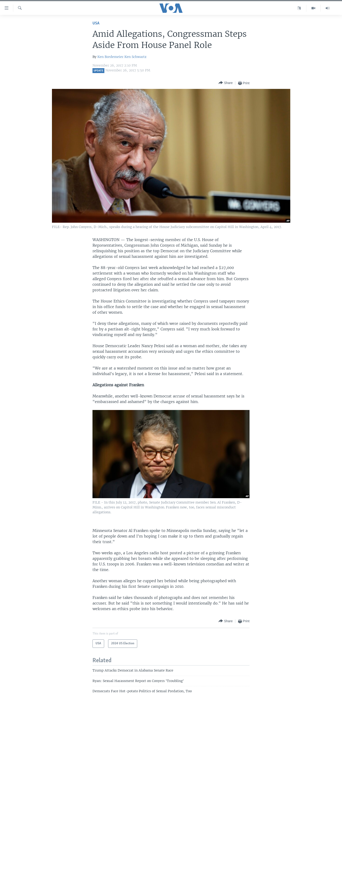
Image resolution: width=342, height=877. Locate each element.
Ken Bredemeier (110, 57)
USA (95, 23)
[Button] (226, 83)
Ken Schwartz (135, 57)
